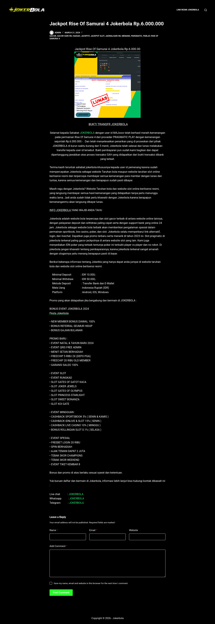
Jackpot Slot (97, 36)
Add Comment (58, 546)
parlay (146, 36)
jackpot (85, 36)
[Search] (205, 10)
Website (133, 530)
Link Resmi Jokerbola (188, 10)
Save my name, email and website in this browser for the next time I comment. (91, 583)
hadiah (76, 36)
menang (126, 36)
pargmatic (136, 36)
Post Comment (61, 592)
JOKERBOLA (87, 132)
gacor (53, 36)
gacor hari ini (64, 36)
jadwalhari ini (113, 36)
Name (54, 530)
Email (93, 530)
